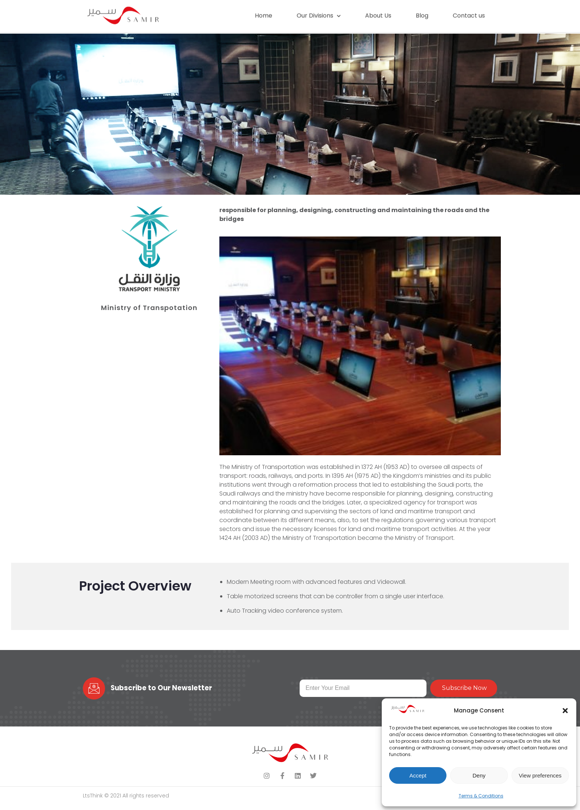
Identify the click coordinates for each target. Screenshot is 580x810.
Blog (422, 12)
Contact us (469, 12)
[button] (565, 710)
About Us (378, 12)
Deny (478, 775)
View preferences (540, 775)
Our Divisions (319, 12)
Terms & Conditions (481, 796)
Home (263, 12)
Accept (417, 775)
